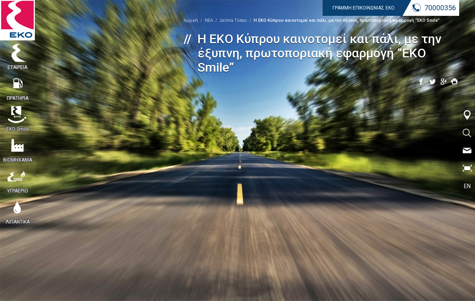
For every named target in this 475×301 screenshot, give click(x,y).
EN (467, 186)
